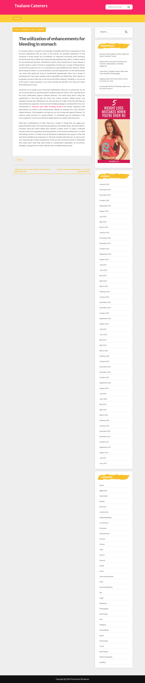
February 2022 (104, 420)
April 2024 (103, 281)
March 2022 (104, 415)
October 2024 (104, 249)
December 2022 (105, 367)
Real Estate (104, 614)
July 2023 (103, 329)
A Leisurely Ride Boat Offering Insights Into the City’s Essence (115, 88)
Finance (102, 539)
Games (102, 555)
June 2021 (103, 463)
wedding (103, 662)
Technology (104, 641)
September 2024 (105, 254)
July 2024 (103, 265)
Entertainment (105, 534)
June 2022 (103, 399)
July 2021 (103, 458)
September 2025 (105, 206)
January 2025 (104, 233)
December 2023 (105, 302)
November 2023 (105, 308)
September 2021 (105, 447)
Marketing (103, 603)
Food (101, 550)
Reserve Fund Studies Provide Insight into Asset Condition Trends (114, 55)
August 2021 (104, 453)
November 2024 (105, 243)
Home (102, 571)
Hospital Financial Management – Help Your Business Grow (73, 170)
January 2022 (104, 426)
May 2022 (103, 404)
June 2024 (103, 270)
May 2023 (103, 340)
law (101, 592)
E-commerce (104, 523)
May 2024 (103, 276)
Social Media (104, 630)
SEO (101, 619)
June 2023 (103, 335)
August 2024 (104, 259)
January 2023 (104, 361)
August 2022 (104, 388)
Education (103, 528)
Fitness (102, 544)
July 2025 (103, 216)
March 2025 (104, 227)
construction (104, 512)
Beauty (17, 18)
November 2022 (105, 372)
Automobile (104, 496)
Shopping (103, 625)
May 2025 (103, 222)
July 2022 (103, 394)
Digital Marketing (105, 517)
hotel (101, 582)
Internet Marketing (106, 587)
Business (103, 507)
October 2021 (104, 442)
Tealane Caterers (31, 5)
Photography (104, 609)
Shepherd (40, 29)
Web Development (106, 657)
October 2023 (104, 313)
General (102, 560)
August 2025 (104, 211)
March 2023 (104, 351)
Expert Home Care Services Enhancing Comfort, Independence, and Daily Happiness (113, 64)
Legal (101, 598)
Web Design (104, 652)
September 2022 (105, 383)
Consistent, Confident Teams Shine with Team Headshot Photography (114, 72)
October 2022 (104, 377)
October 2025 (104, 200)
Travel (102, 646)
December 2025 (105, 190)
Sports (102, 636)
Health (19, 160)
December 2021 (105, 431)
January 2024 (104, 297)
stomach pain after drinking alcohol (47, 107)
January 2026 (104, 184)
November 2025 (105, 195)
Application (103, 491)
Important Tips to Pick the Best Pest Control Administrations (32, 170)
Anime (102, 485)
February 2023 (104, 356)
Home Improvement (106, 576)
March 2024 (104, 286)
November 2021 (105, 437)
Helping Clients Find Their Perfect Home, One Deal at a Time (114, 80)
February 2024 (104, 292)
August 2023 (104, 324)
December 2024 (105, 238)
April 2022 (103, 410)
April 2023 (103, 345)
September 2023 (105, 318)
